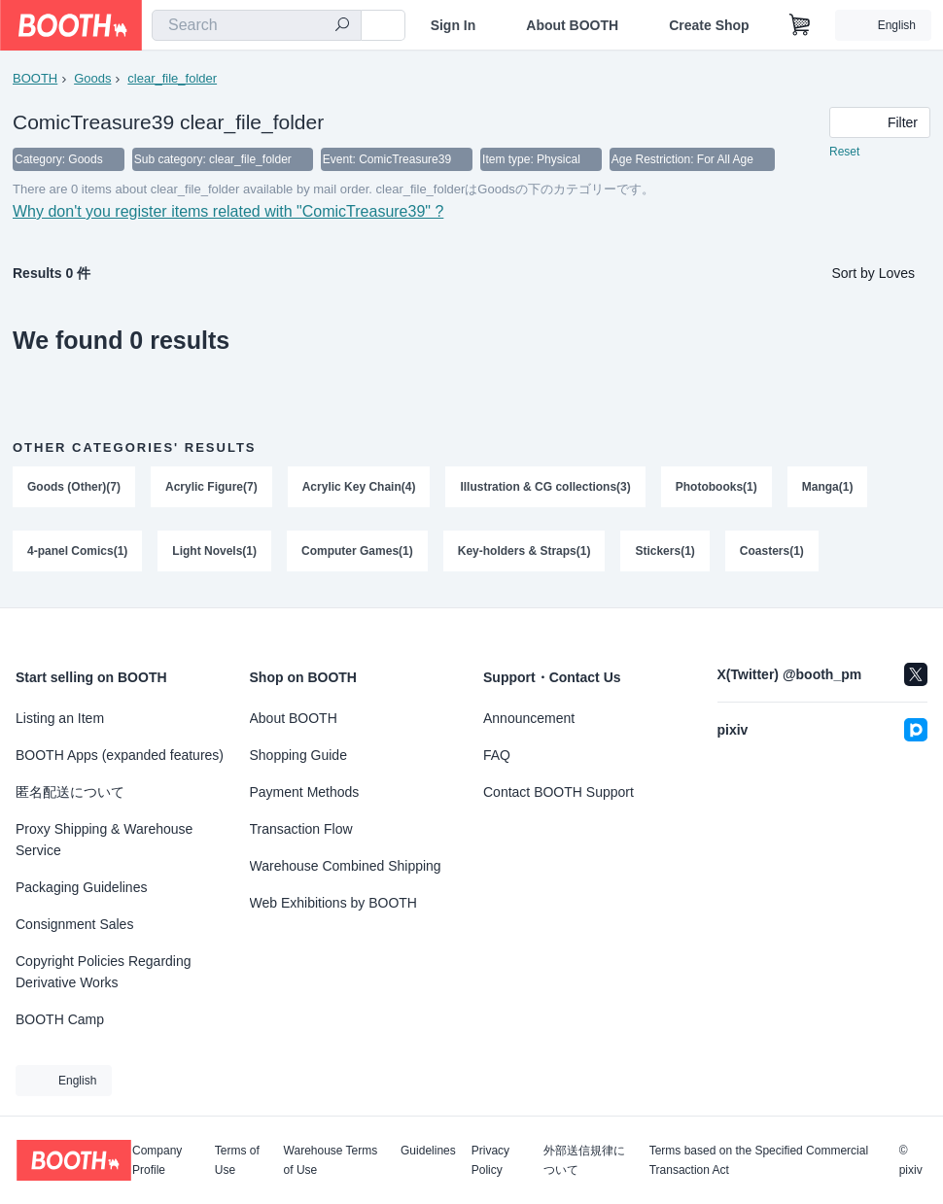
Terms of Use (237, 1160)
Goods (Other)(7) (74, 487)
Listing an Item (60, 718)
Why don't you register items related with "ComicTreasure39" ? (228, 211)
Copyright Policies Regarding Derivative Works (104, 971)
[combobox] (257, 25)
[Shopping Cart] (800, 25)
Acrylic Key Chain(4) (359, 487)
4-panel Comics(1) (77, 551)
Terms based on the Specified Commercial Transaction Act (758, 1160)
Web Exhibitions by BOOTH (333, 903)
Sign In (453, 25)
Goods (92, 78)
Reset (844, 151)
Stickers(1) (664, 551)
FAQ (496, 755)
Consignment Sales (74, 924)
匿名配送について (70, 792)
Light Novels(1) (214, 551)
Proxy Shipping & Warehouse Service (104, 839)
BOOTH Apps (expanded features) (120, 755)
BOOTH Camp (60, 1019)
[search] (342, 26)
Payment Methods (305, 792)
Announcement (529, 718)
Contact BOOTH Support (558, 792)
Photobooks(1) (716, 487)
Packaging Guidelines (81, 887)
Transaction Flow (301, 829)
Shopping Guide (298, 755)
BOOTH (35, 78)
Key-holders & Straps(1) (524, 551)
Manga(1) (828, 487)
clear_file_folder (172, 78)
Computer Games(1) (357, 551)
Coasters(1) (772, 551)
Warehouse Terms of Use (331, 1160)
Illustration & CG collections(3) (545, 487)
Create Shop (709, 25)
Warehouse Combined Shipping (345, 866)
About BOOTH (572, 25)
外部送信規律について (584, 1160)
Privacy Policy (490, 1160)
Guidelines (428, 1151)
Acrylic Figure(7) (211, 487)
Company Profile (157, 1160)
